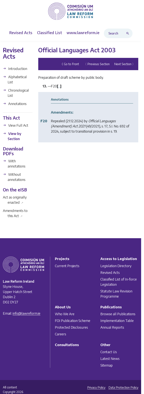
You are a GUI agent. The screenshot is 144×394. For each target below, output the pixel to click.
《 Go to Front (69, 64)
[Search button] (128, 33)
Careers (60, 334)
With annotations (14, 163)
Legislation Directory (116, 265)
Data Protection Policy (123, 387)
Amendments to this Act (15, 213)
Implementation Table (117, 320)
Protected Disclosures (71, 327)
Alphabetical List (15, 79)
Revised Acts (110, 272)
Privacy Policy (96, 387)
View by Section (12, 136)
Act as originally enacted (15, 199)
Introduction (15, 68)
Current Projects (67, 265)
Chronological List (16, 93)
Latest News (110, 358)
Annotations (15, 103)
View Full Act (15, 125)
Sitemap (106, 365)
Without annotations (14, 177)
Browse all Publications (117, 314)
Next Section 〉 (124, 64)
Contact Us (108, 352)
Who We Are (64, 314)
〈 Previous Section (97, 64)
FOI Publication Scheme (72, 320)
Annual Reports (112, 327)
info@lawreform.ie (26, 313)
